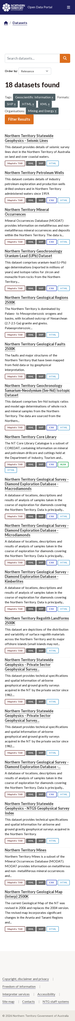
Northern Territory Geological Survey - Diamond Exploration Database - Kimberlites (37, 576)
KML (30, 163)
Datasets (20, 23)
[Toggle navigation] (68, 7)
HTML (52, 163)
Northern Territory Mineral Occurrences (27, 211)
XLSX (63, 464)
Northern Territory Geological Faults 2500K (35, 346)
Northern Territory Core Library (31, 437)
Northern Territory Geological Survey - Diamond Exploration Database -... (37, 764)
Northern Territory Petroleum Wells (34, 172)
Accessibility (46, 994)
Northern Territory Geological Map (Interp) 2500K (33, 894)
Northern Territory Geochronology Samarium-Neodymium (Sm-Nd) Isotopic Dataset (37, 390)
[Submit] (65, 58)
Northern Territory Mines (25, 850)
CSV (51, 200)
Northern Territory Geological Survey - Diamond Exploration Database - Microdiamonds (37, 530)
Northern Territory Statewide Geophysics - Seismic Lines (29, 138)
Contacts (28, 1001)
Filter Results (19, 119)
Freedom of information (19, 986)
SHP (41, 163)
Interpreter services (16, 994)
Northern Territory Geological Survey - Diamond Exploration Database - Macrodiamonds (37, 484)
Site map (8, 1001)
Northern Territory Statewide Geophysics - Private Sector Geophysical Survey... (29, 664)
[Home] (6, 23)
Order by (11, 70)
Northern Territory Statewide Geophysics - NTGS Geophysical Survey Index (37, 808)
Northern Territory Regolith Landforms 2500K (37, 620)
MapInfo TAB (15, 163)
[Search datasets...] (32, 58)
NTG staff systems (56, 1001)
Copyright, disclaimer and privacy (25, 979)
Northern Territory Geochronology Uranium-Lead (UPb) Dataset (33, 253)
